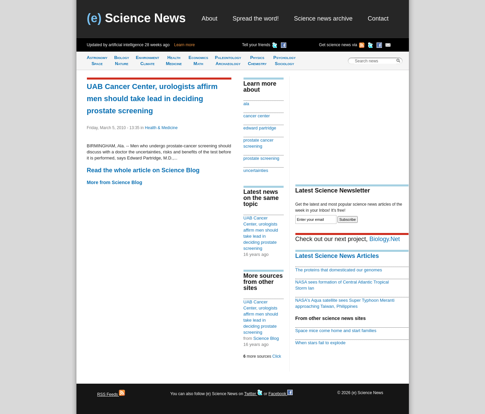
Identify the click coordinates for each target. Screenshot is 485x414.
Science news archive (323, 18)
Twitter (253, 393)
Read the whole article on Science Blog (143, 170)
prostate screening (262, 158)
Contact (378, 18)
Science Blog (266, 338)
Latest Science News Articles (337, 256)
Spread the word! (256, 18)
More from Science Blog (114, 182)
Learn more (184, 44)
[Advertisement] (352, 123)
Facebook (280, 393)
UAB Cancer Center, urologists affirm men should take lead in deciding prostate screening (152, 98)
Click (276, 356)
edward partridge (260, 127)
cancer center (257, 115)
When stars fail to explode (320, 342)
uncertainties (256, 170)
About (210, 18)
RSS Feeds (111, 394)
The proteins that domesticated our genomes (338, 269)
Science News (136, 18)
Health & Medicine (161, 127)
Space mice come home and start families (336, 330)
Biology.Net (384, 239)
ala (246, 103)
